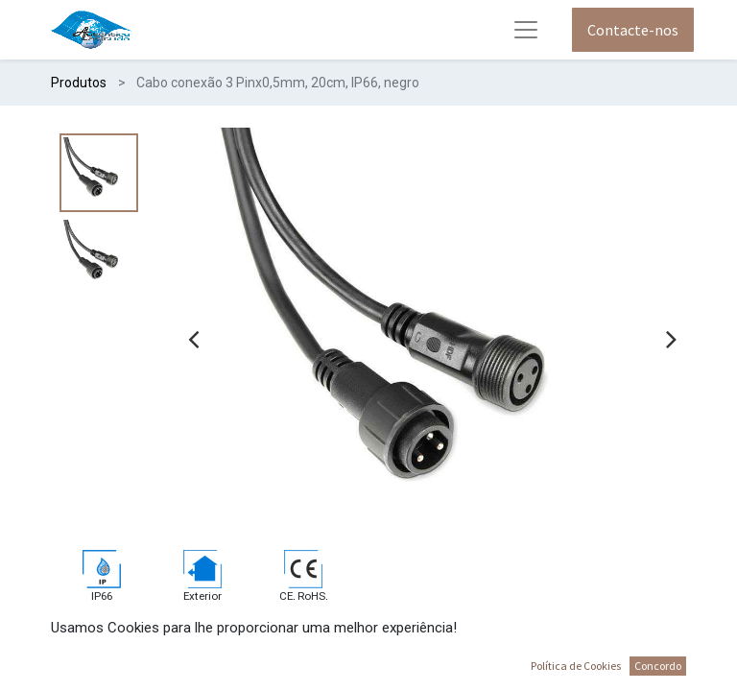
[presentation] (193, 338)
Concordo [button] (657, 665)
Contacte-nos (632, 29)
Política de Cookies (576, 665)
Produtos (79, 82)
